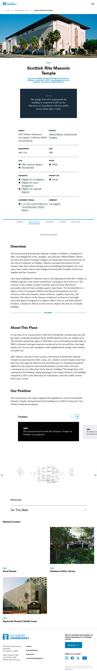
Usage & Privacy (69, 669)
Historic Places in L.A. (22, 10)
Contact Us (30, 654)
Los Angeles (54, 204)
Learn (8, 10)
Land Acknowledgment (34, 658)
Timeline (63, 222)
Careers (29, 646)
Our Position (50, 222)
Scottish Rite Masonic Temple (43, 10)
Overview (20, 222)
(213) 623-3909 (11, 657)
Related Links (75, 222)
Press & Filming (31, 650)
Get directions (25, 140)
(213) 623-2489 (13, 655)
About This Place (34, 222)
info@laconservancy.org (11, 660)
